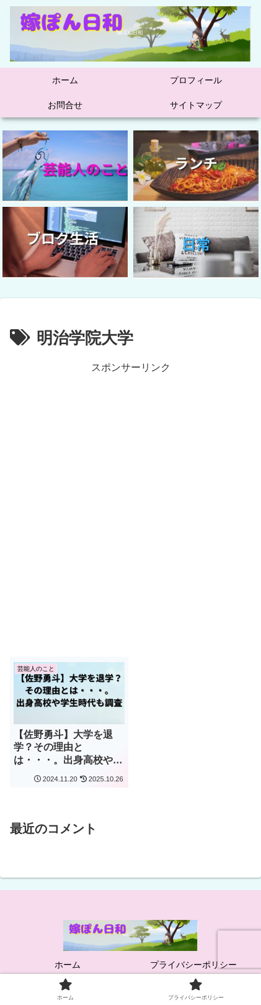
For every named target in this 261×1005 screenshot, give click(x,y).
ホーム (68, 965)
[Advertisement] (130, 508)
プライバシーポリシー (193, 965)
